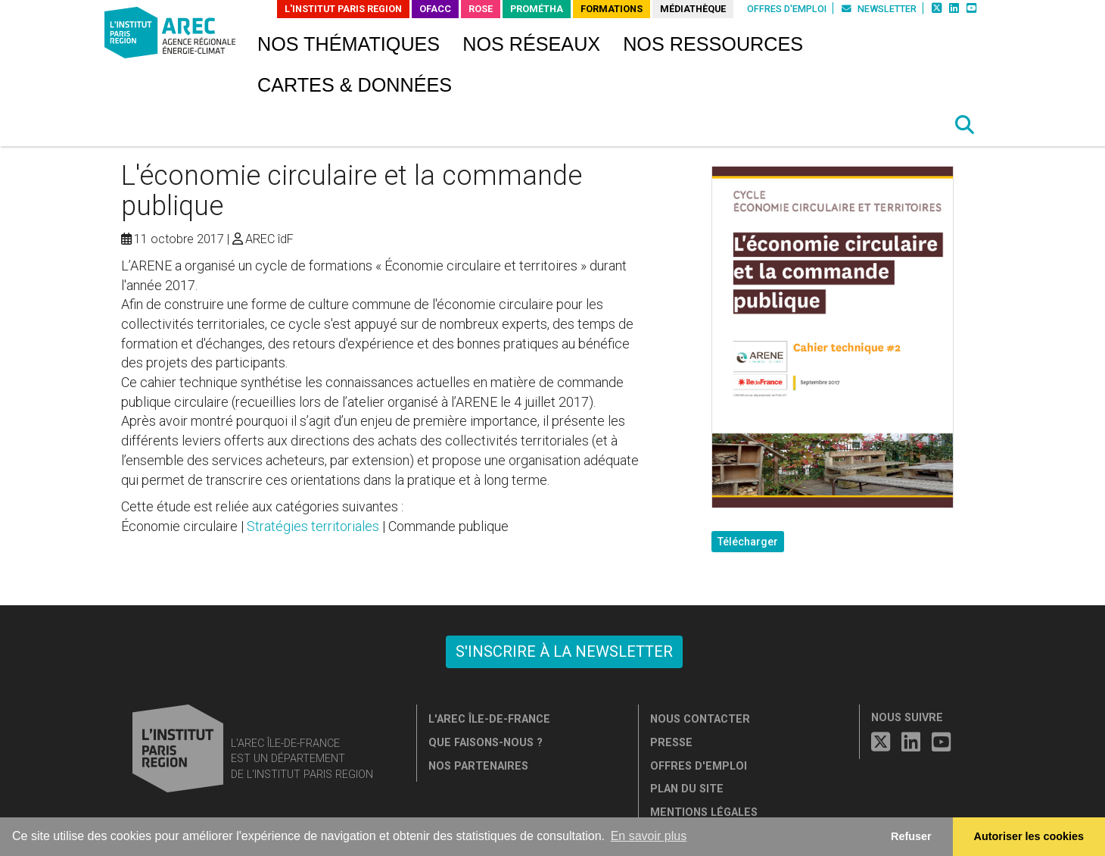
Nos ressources (713, 44)
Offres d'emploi (786, 8)
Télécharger (747, 542)
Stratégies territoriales (313, 526)
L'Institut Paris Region (343, 8)
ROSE (480, 8)
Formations (612, 8)
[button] (965, 125)
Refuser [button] (911, 836)
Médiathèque (693, 8)
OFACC (435, 8)
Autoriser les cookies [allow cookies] (1029, 836)
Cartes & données (354, 84)
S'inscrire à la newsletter (564, 651)
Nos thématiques (348, 44)
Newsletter (879, 8)
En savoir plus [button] (649, 835)
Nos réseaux (531, 44)
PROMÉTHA (536, 8)
